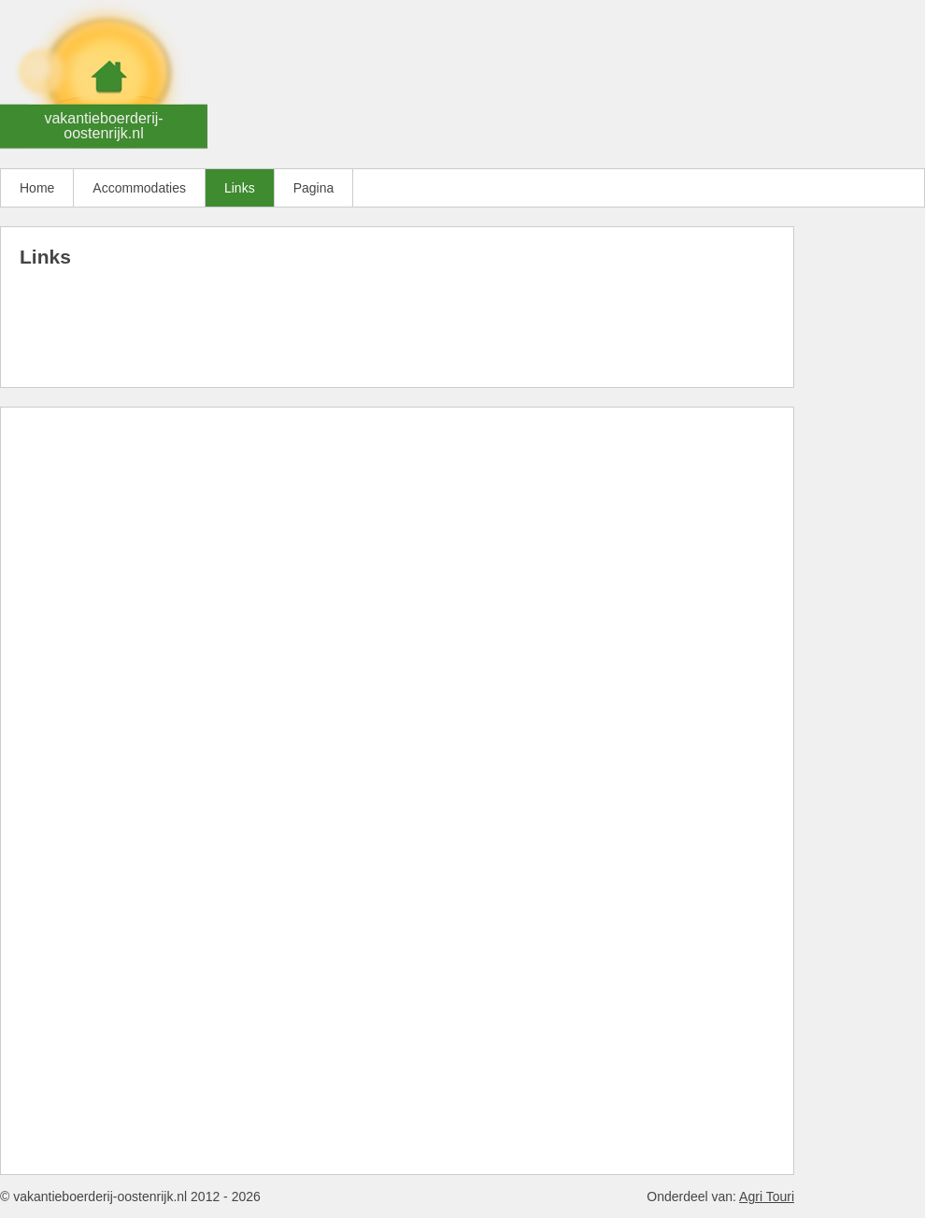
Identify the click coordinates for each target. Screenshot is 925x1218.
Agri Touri (766, 1196)
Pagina (313, 187)
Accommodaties (139, 187)
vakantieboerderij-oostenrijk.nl (103, 125)
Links (239, 187)
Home (37, 187)
